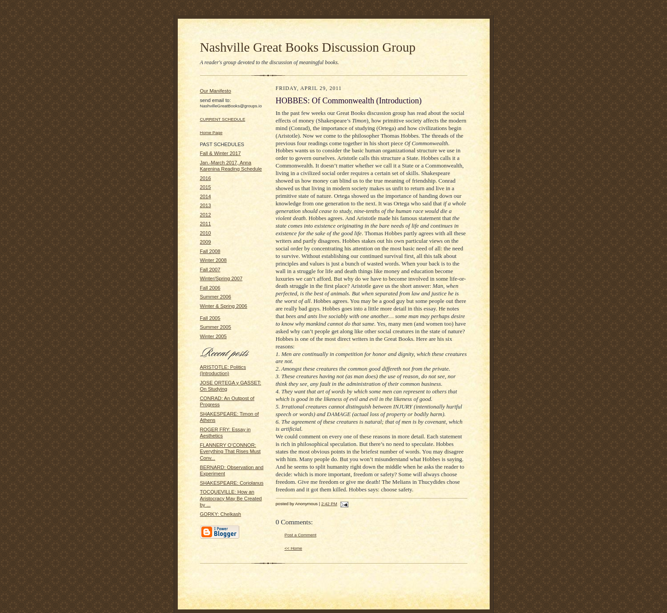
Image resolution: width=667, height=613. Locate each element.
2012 (205, 214)
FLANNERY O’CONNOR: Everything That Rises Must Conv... (230, 451)
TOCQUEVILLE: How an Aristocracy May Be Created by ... (231, 498)
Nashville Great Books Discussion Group (308, 47)
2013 (205, 205)
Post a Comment (301, 534)
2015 (205, 187)
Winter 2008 (213, 260)
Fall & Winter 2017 (220, 153)
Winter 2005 (213, 336)
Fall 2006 (210, 287)
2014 (205, 196)
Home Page (211, 132)
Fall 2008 (210, 251)
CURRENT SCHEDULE (223, 119)
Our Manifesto (215, 91)
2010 (205, 233)
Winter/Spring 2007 (221, 278)
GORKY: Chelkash (220, 514)
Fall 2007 (210, 269)
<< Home (294, 548)
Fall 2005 (210, 318)
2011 (205, 223)
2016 (205, 178)
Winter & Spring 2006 (223, 306)
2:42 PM (329, 503)
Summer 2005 (215, 327)
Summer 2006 (215, 296)
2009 (205, 242)
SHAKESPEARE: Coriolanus (232, 483)
